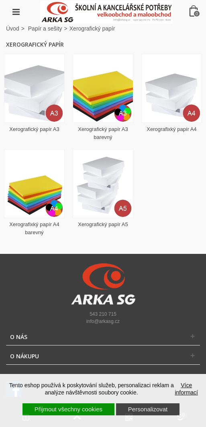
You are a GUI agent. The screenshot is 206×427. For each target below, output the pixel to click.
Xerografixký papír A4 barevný (34, 228)
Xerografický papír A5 (103, 224)
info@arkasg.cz (103, 321)
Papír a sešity (45, 28)
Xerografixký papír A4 (171, 129)
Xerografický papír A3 (34, 129)
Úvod (12, 28)
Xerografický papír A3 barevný (103, 133)
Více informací (186, 389)
